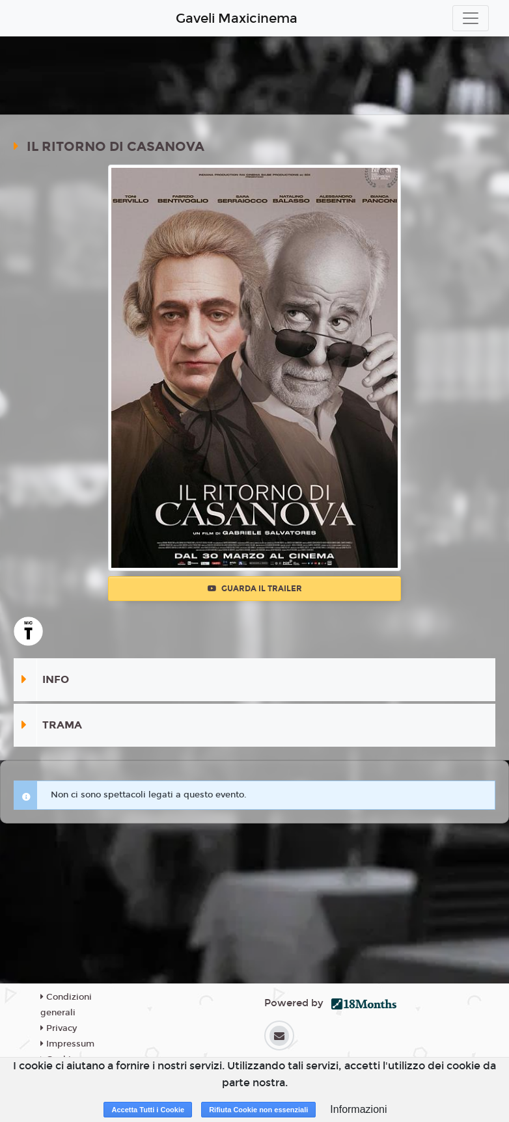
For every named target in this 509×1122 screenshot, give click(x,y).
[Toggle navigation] (470, 18)
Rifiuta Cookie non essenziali (258, 1110)
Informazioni (358, 1109)
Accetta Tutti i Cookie (147, 1110)
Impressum (67, 1044)
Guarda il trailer (255, 588)
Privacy (58, 1028)
